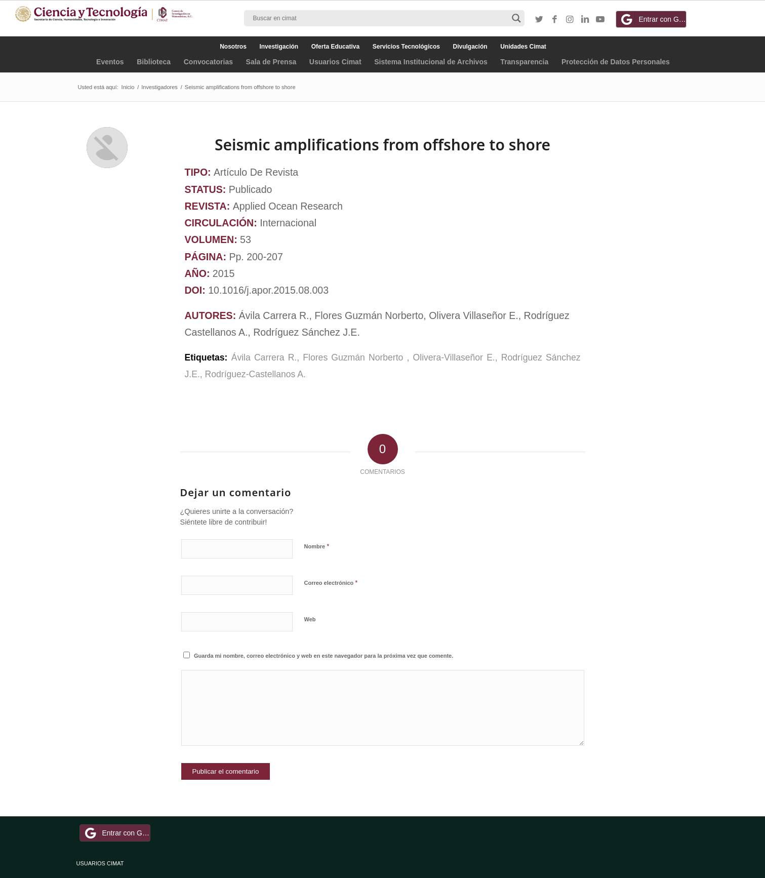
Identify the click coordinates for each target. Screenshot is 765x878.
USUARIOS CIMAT (100, 863)
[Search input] (380, 18)
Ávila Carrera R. (264, 357)
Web (310, 619)
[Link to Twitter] (539, 19)
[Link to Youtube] (600, 19)
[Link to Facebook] (554, 19)
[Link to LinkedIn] (584, 19)
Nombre (317, 546)
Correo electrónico (331, 582)
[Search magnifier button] (516, 18)
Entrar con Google (653, 19)
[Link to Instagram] (569, 19)
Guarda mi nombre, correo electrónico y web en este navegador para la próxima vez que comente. (323, 656)
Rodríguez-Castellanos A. (255, 374)
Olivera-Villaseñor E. (454, 357)
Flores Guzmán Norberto (355, 357)
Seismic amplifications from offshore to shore (382, 144)
